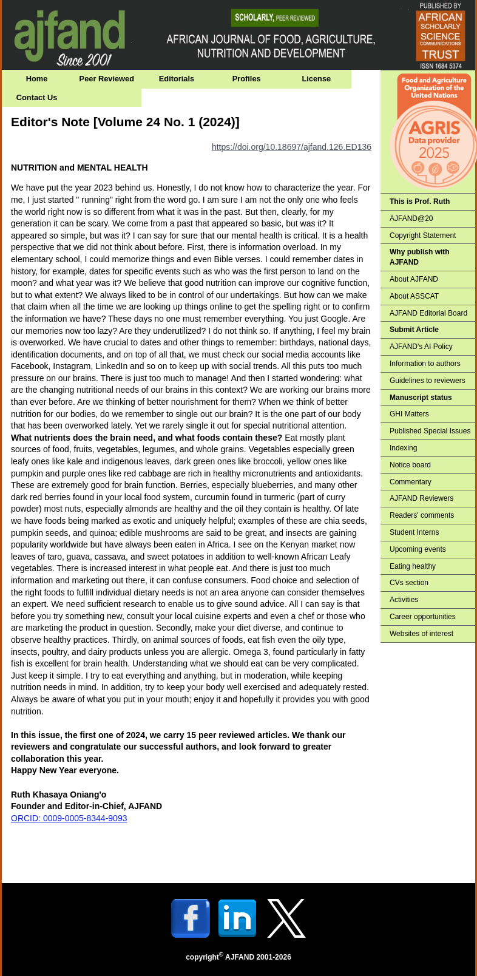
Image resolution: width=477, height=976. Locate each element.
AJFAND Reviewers (421, 498)
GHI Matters (409, 414)
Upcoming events (418, 549)
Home (37, 78)
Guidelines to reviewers (427, 380)
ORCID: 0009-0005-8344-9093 (69, 818)
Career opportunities (423, 616)
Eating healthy (413, 566)
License (316, 78)
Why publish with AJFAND (420, 257)
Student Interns (414, 532)
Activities (404, 599)
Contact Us (37, 97)
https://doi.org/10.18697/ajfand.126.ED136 (291, 147)
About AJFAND (414, 279)
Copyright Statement (423, 235)
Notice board (410, 465)
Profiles (246, 78)
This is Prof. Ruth (420, 201)
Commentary (410, 482)
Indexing (403, 448)
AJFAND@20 (411, 218)
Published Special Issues (430, 431)
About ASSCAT (414, 296)
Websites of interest (421, 633)
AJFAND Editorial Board (428, 313)
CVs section (409, 582)
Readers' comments (422, 515)
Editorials (176, 78)
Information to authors (425, 363)
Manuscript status (421, 397)
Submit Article (414, 329)
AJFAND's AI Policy (421, 346)
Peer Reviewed (107, 78)
